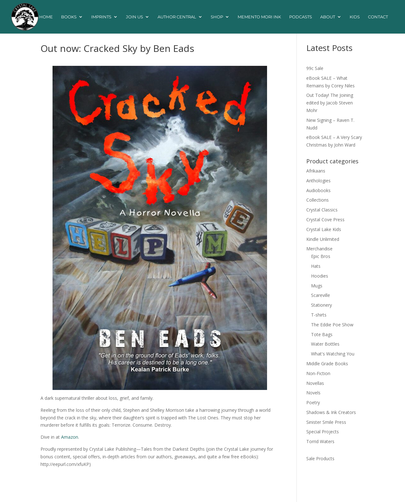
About (327, 17)
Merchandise (319, 249)
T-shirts (319, 315)
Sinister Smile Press (326, 422)
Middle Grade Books (327, 364)
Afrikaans (315, 171)
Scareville (320, 295)
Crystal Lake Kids (323, 229)
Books (69, 17)
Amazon (69, 437)
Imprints (101, 17)
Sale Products (320, 458)
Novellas (315, 383)
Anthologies (318, 181)
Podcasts (300, 17)
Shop (217, 17)
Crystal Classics (322, 210)
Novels (313, 393)
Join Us (134, 17)
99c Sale (314, 68)
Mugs (316, 286)
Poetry (313, 402)
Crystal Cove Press (325, 219)
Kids (355, 17)
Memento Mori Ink (259, 17)
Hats (316, 266)
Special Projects (322, 432)
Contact (378, 17)
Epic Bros (320, 256)
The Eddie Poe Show (332, 325)
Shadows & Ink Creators (331, 412)
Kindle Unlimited (322, 239)
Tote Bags (322, 334)
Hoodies (319, 276)
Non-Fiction (318, 373)
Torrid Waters (320, 441)
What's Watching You (332, 354)
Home (46, 17)
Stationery (321, 305)
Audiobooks (318, 190)
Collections (317, 200)
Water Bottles (325, 344)
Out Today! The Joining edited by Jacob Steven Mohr (329, 102)
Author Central (177, 17)
